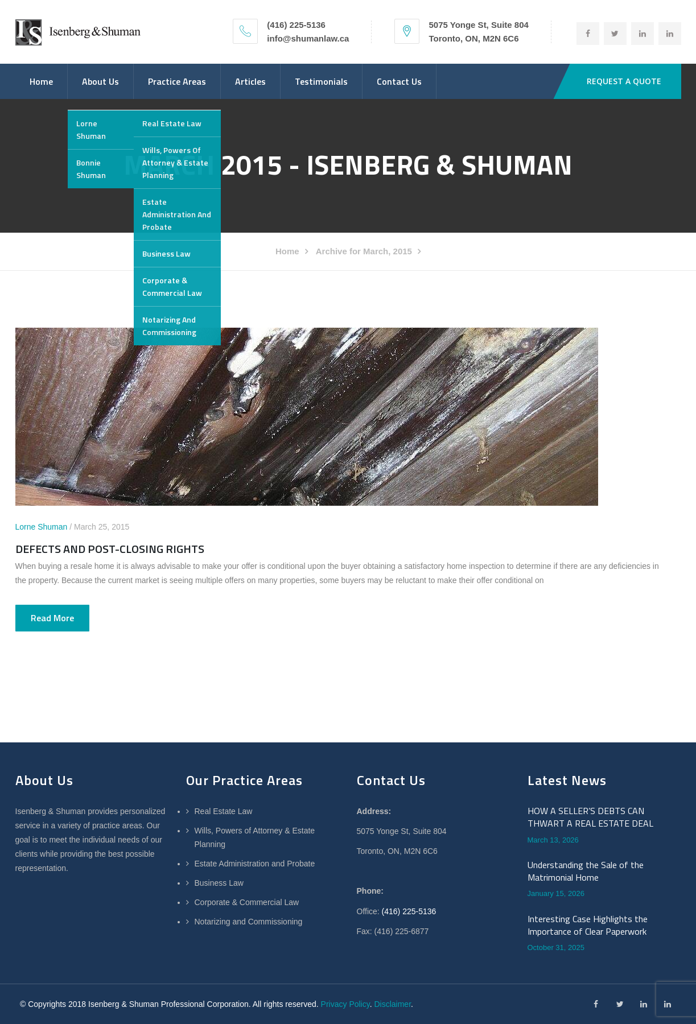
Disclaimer (392, 1004)
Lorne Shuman (41, 526)
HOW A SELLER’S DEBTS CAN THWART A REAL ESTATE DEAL (590, 817)
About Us (100, 81)
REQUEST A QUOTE (624, 81)
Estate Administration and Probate (255, 863)
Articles (250, 81)
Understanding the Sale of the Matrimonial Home (586, 871)
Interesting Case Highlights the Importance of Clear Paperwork (588, 925)
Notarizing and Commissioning (249, 921)
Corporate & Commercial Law (247, 902)
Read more (52, 618)
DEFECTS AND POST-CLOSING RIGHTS (109, 549)
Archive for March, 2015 (364, 251)
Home (41, 81)
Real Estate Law (224, 811)
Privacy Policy (345, 1004)
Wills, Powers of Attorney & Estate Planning (255, 837)
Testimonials (321, 81)
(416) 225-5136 (409, 911)
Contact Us (399, 81)
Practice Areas (177, 81)
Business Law (219, 882)
